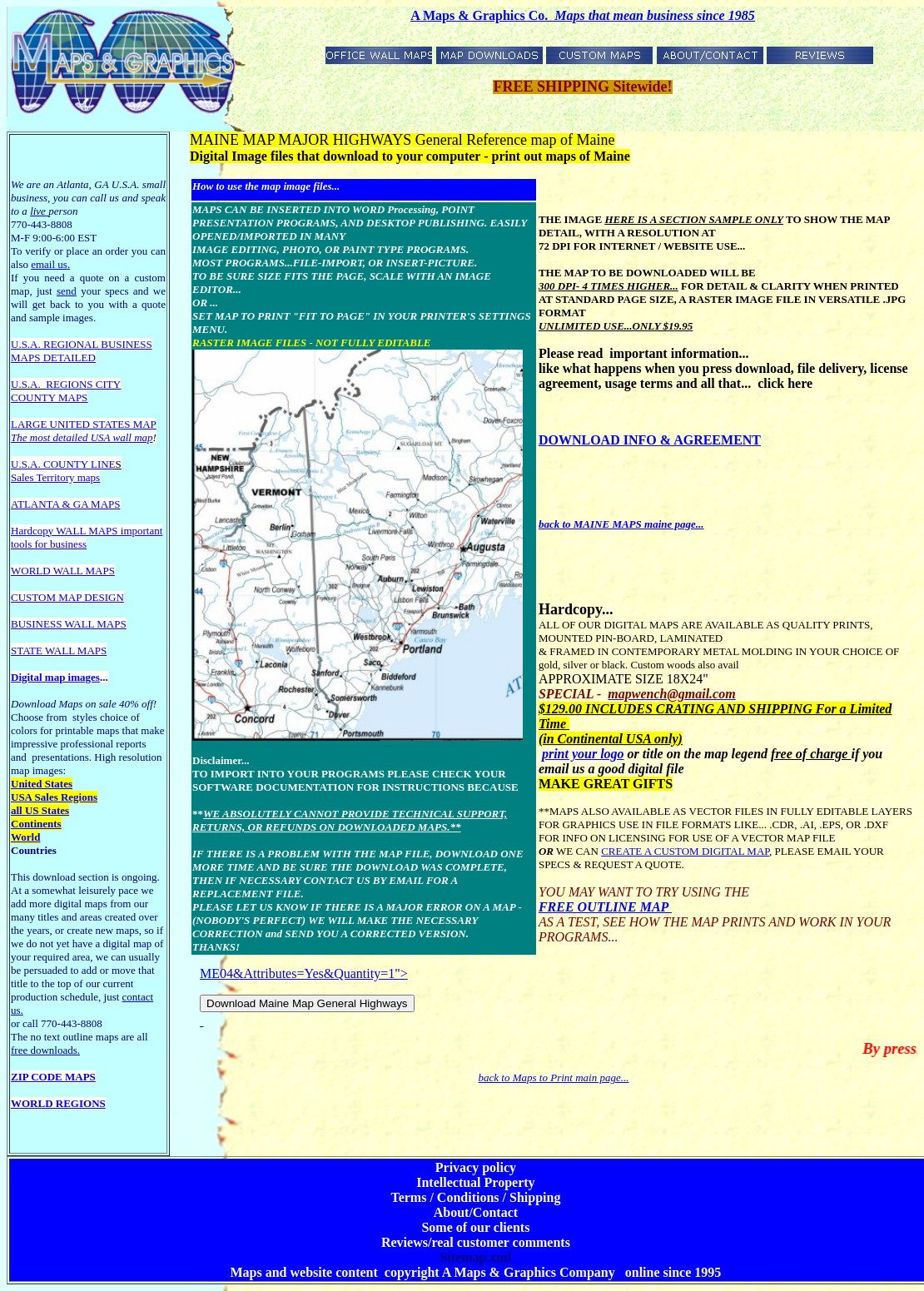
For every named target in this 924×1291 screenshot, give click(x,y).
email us (50, 264)
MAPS (25, 357)
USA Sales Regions (54, 797)
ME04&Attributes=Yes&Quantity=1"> (307, 998)
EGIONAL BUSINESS (101, 344)
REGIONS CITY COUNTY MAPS (66, 391)
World (25, 837)
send (67, 291)
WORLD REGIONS (58, 1103)
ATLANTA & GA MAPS (66, 504)
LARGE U (34, 424)
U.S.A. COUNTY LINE (63, 464)
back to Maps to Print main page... (554, 1077)
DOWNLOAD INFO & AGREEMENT (650, 440)
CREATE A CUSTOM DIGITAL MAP (685, 851)
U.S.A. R (31, 344)
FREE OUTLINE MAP (605, 907)
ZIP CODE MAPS (53, 1076)
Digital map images (55, 677)
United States (41, 783)
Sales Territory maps (55, 477)
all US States (40, 810)
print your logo (583, 754)
